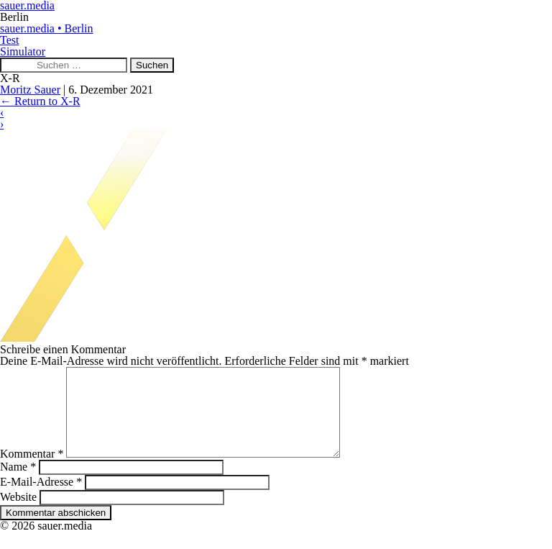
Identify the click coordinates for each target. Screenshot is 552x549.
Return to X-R (40, 101)
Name (18, 484)
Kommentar (31, 471)
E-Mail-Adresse (41, 499)
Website (18, 514)
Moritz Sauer (30, 89)
